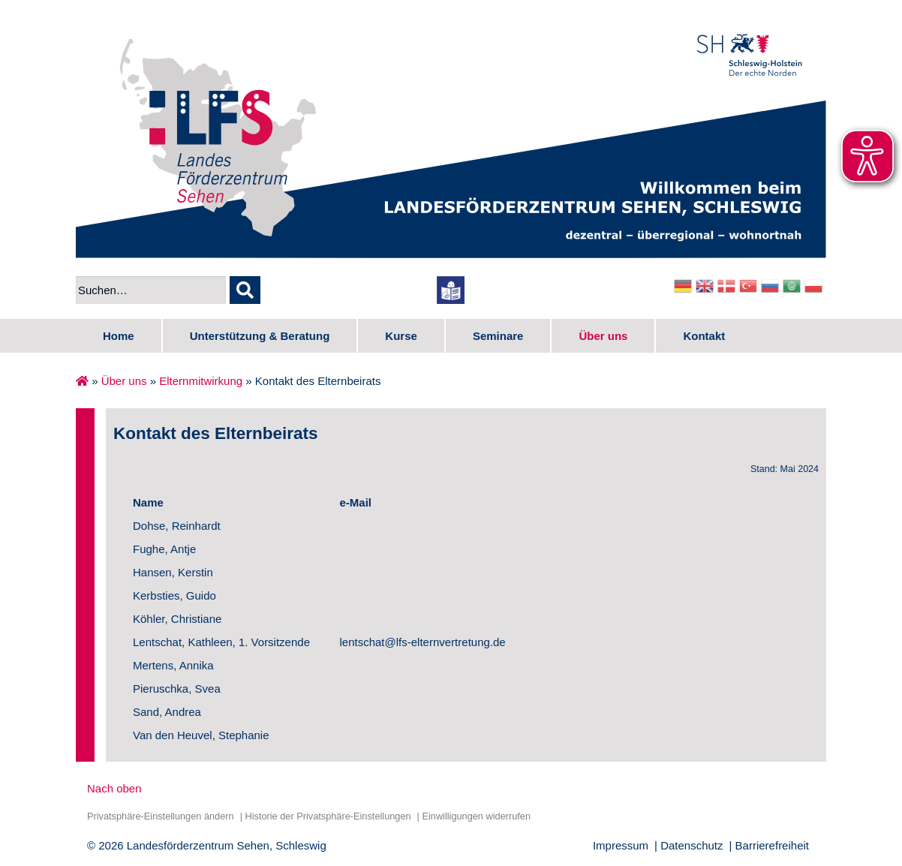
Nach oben (114, 788)
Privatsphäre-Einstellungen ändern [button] (160, 816)
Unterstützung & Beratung (260, 335)
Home (118, 335)
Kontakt (704, 335)
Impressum (620, 845)
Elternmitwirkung (200, 380)
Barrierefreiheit (772, 845)
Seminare (498, 335)
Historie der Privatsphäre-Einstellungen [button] (327, 816)
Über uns (603, 335)
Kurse (401, 335)
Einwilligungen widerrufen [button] (476, 816)
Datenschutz (691, 845)
